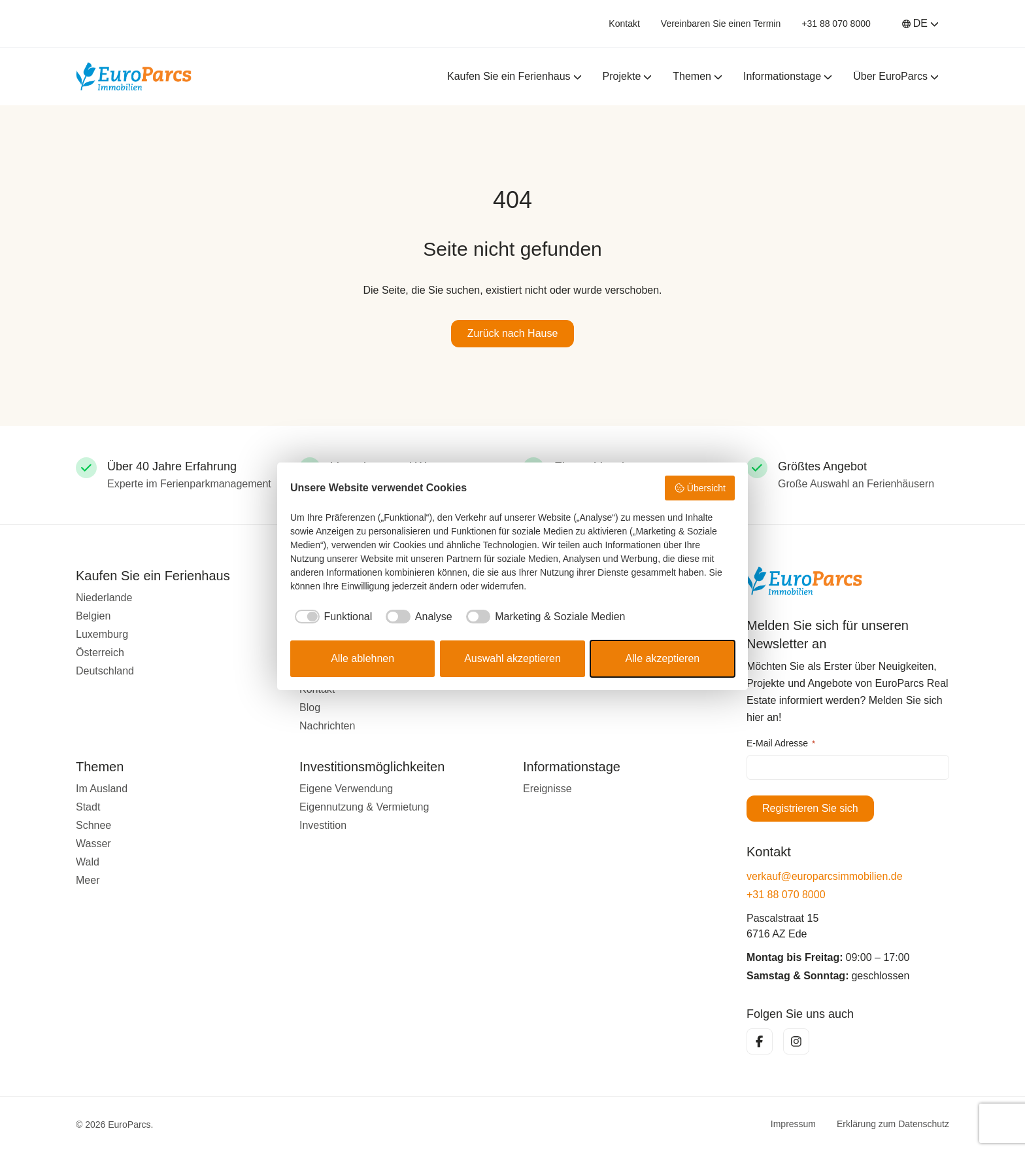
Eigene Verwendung (346, 788)
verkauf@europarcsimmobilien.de (825, 876)
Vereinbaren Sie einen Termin (721, 23)
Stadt (88, 806)
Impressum (793, 1124)
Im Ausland (101, 788)
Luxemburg (102, 634)
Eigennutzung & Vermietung (364, 806)
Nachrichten (327, 725)
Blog (309, 707)
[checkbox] (331, 617)
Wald (87, 861)
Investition (322, 825)
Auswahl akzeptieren (512, 658)
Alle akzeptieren (662, 658)
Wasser (93, 843)
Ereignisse (547, 788)
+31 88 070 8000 (836, 23)
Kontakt (624, 23)
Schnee (93, 825)
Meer (87, 880)
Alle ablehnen (362, 658)
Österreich (100, 652)
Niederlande (104, 597)
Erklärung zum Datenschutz (893, 1124)
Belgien (93, 615)
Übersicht (700, 488)
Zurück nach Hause (512, 333)
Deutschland (105, 670)
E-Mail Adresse (781, 744)
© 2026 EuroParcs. (115, 1124)
